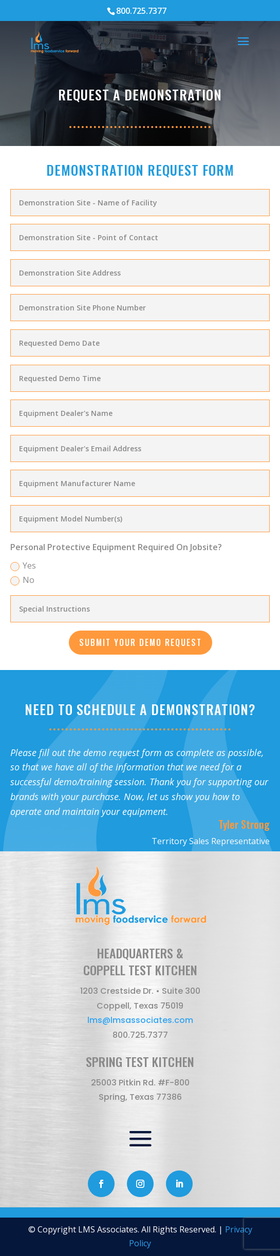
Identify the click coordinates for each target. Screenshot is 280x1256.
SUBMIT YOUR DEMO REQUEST (140, 642)
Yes (23, 565)
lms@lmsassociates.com (140, 1020)
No (22, 579)
